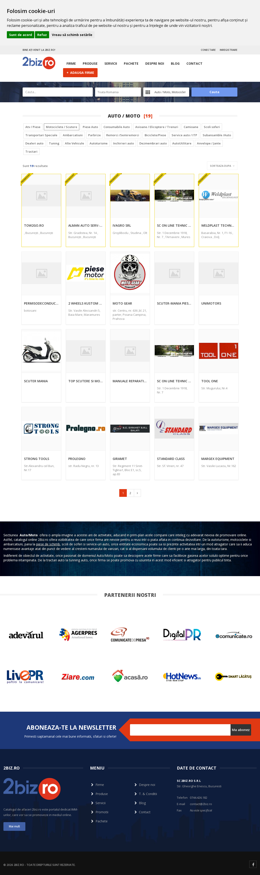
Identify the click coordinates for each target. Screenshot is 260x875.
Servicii (110, 63)
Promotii (99, 812)
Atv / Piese (32, 127)
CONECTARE (208, 49)
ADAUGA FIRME (80, 72)
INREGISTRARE (228, 49)
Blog (175, 63)
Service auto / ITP (184, 135)
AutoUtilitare (181, 143)
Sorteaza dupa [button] (222, 165)
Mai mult (14, 826)
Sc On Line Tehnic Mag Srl (174, 225)
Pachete (131, 63)
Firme (71, 63)
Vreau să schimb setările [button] (72, 35)
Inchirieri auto (123, 143)
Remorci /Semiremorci (122, 135)
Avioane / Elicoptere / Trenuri (156, 127)
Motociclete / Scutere (61, 127)
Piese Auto (90, 127)
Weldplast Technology (218, 225)
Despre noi (154, 63)
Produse (90, 63)
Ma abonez (241, 730)
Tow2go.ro (34, 225)
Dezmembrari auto (153, 143)
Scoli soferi (212, 127)
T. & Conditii (145, 794)
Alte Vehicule (74, 143)
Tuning (54, 143)
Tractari (31, 151)
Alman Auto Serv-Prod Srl (85, 225)
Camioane (191, 127)
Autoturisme (99, 143)
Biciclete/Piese (155, 135)
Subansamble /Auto (217, 135)
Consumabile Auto (116, 127)
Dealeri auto (34, 143)
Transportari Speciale (41, 135)
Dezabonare (139, 738)
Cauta (214, 92)
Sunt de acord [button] (20, 35)
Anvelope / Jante (209, 143)
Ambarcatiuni (73, 135)
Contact (194, 63)
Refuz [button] (42, 35)
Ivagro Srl (122, 225)
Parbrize (94, 135)
